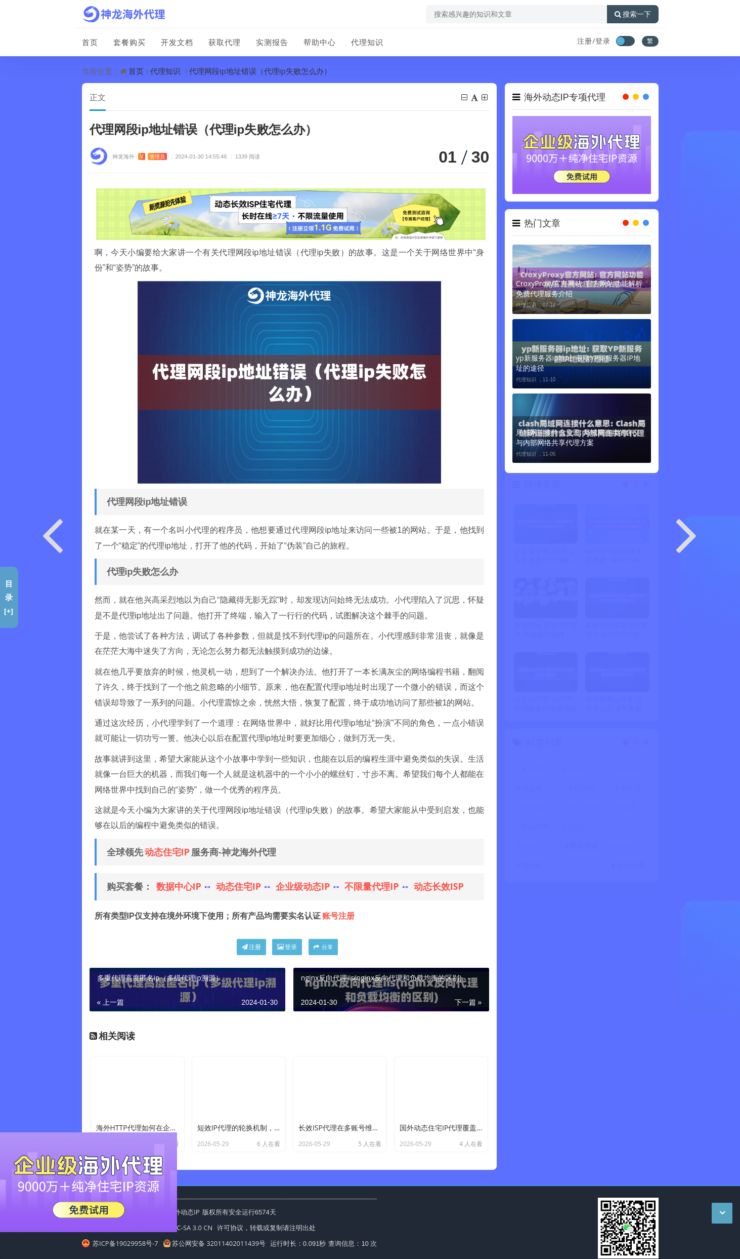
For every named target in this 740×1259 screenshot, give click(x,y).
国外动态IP (631, 847)
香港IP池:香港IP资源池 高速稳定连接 (546, 631)
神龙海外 (139, 156)
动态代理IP (585, 828)
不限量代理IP (371, 886)
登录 (287, 946)
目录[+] (9, 597)
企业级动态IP (303, 886)
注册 (251, 946)
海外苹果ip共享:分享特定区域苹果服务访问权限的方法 (617, 705)
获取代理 (224, 42)
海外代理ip (538, 847)
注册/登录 (594, 41)
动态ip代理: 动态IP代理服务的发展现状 (546, 705)
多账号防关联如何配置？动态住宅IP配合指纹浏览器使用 (617, 631)
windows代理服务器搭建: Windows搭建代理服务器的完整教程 (617, 557)
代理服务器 (539, 809)
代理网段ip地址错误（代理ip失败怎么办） (260, 71)
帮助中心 (319, 42)
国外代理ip (585, 867)
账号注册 (338, 915)
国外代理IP (538, 867)
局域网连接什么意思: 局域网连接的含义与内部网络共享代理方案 (578, 437)
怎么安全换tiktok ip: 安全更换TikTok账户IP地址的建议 (546, 557)
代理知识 (367, 42)
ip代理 (538, 828)
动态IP (630, 770)
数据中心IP (178, 886)
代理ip (584, 790)
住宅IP (630, 828)
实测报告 (272, 42)
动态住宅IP (167, 852)
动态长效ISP (439, 886)
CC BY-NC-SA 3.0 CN (182, 1227)
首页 (90, 42)
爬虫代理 (584, 847)
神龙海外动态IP (176, 1211)
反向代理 (630, 867)
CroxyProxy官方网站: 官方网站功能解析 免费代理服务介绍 (579, 288)
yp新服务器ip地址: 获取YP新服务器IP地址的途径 (578, 363)
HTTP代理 (584, 809)
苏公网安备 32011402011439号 (214, 1243)
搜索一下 (633, 14)
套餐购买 (129, 42)
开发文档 (177, 42)
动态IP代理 (538, 790)
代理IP (538, 770)
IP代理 (630, 790)
